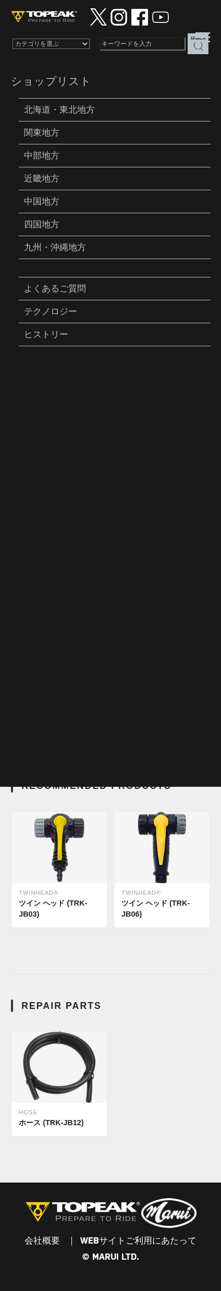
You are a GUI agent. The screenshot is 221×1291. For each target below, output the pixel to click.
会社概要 (42, 1241)
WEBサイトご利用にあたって (138, 1241)
